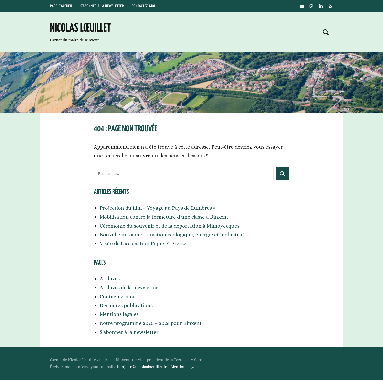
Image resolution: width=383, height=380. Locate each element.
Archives (110, 279)
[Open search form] (326, 32)
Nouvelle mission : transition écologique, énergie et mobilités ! (172, 235)
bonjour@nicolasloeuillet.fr (142, 366)
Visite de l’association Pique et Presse (143, 243)
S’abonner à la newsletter (102, 6)
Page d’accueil (61, 6)
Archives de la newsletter (129, 287)
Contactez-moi (143, 6)
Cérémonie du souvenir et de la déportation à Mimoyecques (169, 226)
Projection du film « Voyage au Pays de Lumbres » (157, 208)
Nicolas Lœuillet (80, 28)
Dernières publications (126, 305)
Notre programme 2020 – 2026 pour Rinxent (151, 323)
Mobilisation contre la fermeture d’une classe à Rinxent (164, 217)
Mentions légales (119, 314)
